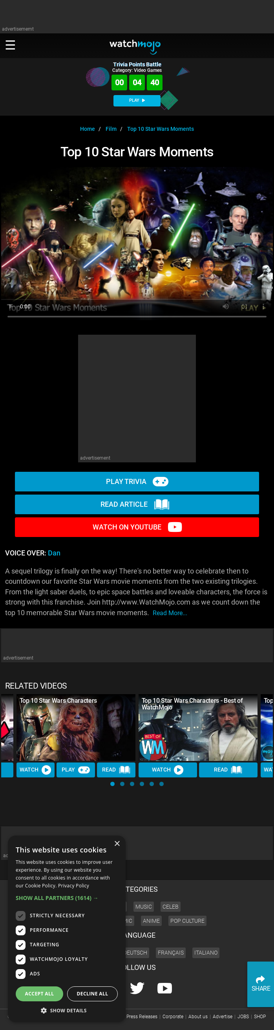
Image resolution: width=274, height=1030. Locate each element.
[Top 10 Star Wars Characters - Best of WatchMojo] (198, 727)
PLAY (137, 100)
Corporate (173, 1016)
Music (143, 907)
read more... (170, 613)
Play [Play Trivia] (76, 770)
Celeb (171, 907)
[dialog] (67, 929)
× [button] (117, 844)
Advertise (222, 1016)
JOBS (243, 1016)
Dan (54, 553)
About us (198, 1016)
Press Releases (141, 1016)
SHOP (260, 1016)
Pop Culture (187, 921)
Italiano (205, 952)
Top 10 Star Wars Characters (58, 700)
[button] (112, 784)
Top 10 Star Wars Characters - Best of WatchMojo (192, 704)
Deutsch (135, 952)
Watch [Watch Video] (35, 770)
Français (171, 952)
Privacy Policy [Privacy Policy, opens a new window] (73, 885)
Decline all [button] (92, 993)
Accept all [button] (39, 993)
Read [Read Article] (116, 770)
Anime (151, 921)
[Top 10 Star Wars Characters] (75, 727)
